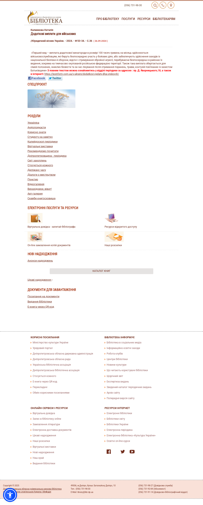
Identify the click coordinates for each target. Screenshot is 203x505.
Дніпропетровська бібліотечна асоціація (56, 370)
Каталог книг (101, 271)
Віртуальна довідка (44, 413)
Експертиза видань (118, 381)
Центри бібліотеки (117, 359)
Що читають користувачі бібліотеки (127, 370)
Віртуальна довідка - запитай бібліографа (51, 226)
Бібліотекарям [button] (164, 19)
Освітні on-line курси (118, 441)
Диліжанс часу (37, 169)
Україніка (33, 122)
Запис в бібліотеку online (47, 418)
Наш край (38, 457)
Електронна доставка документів (52, 430)
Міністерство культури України (50, 342)
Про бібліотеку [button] (107, 19)
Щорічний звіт (115, 376)
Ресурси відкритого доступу (121, 226)
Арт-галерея (35, 193)
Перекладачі (40, 387)
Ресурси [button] (143, 19)
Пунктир (33, 179)
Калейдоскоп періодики (43, 141)
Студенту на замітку (40, 136)
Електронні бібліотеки (119, 413)
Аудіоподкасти (37, 127)
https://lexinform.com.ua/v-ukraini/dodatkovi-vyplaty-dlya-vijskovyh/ (82, 74)
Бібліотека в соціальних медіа (124, 342)
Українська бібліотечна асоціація (52, 364)
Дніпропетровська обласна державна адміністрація (63, 353)
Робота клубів (115, 353)
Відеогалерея (36, 184)
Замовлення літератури (46, 424)
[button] (10, 495)
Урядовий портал (43, 348)
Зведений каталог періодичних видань (129, 387)
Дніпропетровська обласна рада (51, 359)
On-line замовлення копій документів (49, 245)
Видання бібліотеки (40, 301)
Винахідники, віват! (40, 188)
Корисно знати (37, 132)
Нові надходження (43, 452)
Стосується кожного (40, 165)
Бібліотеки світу (116, 418)
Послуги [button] (128, 19)
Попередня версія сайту (121, 398)
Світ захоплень (37, 160)
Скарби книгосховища (41, 198)
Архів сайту (113, 392)
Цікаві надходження (40, 279)
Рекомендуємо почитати (43, 151)
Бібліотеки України (117, 424)
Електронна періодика (120, 430)
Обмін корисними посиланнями (51, 392)
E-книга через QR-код (41, 306)
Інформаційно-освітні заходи (123, 348)
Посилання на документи (43, 296)
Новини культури (116, 364)
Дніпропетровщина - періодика (47, 155)
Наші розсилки (113, 245)
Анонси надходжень (40, 260)
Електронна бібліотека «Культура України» (131, 435)
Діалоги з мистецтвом (41, 174)
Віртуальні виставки (40, 146)
